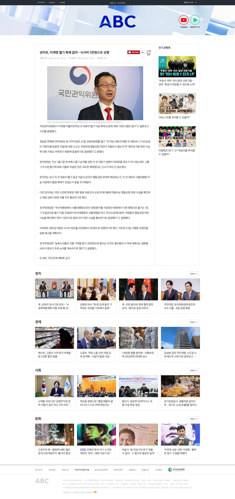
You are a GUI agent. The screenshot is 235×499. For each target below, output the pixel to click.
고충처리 (132, 470)
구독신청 (51, 470)
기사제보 (158, 470)
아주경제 (41, 2)
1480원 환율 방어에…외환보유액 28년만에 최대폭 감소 (138, 355)
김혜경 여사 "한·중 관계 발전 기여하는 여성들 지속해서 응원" (96, 306)
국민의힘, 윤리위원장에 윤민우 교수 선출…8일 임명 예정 (179, 306)
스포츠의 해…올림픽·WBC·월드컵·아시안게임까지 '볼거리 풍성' (54, 451)
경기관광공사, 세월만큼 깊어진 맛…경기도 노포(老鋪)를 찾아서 (180, 403)
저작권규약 (118, 470)
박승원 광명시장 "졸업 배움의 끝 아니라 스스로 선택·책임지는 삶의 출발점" (96, 403)
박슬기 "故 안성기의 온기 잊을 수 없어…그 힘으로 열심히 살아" (138, 451)
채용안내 (145, 470)
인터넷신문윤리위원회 (176, 470)
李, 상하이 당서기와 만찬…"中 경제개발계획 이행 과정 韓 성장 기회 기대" (54, 306)
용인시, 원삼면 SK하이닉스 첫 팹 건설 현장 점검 (137, 403)
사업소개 (65, 470)
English (52, 2)
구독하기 (136, 52)
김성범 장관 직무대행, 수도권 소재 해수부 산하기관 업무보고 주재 (180, 355)
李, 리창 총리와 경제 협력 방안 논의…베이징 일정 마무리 (137, 306)
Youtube (184, 21)
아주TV (117, 21)
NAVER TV (195, 21)
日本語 (62, 2)
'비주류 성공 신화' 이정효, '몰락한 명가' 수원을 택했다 (180, 451)
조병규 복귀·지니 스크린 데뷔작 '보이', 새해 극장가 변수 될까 (96, 451)
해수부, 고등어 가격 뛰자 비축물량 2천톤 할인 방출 (54, 355)
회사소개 (38, 470)
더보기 (193, 273)
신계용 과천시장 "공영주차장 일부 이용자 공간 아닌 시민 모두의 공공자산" (54, 403)
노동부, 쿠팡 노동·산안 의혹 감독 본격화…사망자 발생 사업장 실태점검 (95, 355)
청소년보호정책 (101, 470)
